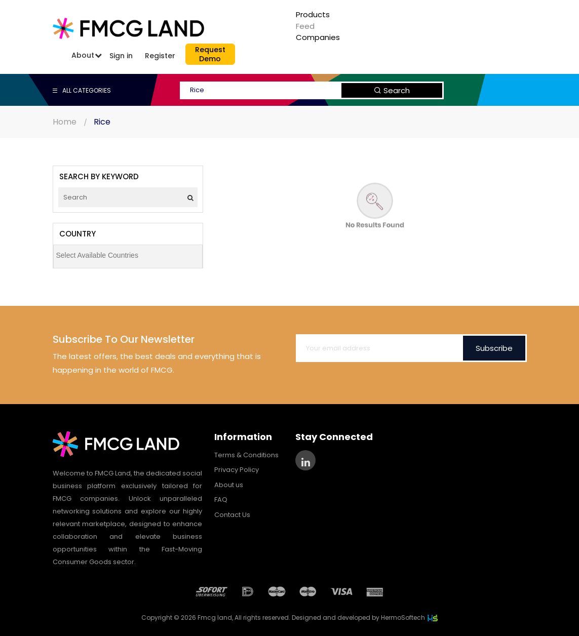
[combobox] (128, 256)
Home (64, 122)
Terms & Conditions (246, 455)
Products (313, 14)
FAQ (220, 499)
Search (392, 90)
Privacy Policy (236, 469)
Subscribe (494, 348)
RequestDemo (210, 54)
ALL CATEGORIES (82, 90)
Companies (318, 37)
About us (228, 485)
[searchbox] (130, 254)
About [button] (82, 55)
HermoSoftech (409, 617)
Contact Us (232, 515)
